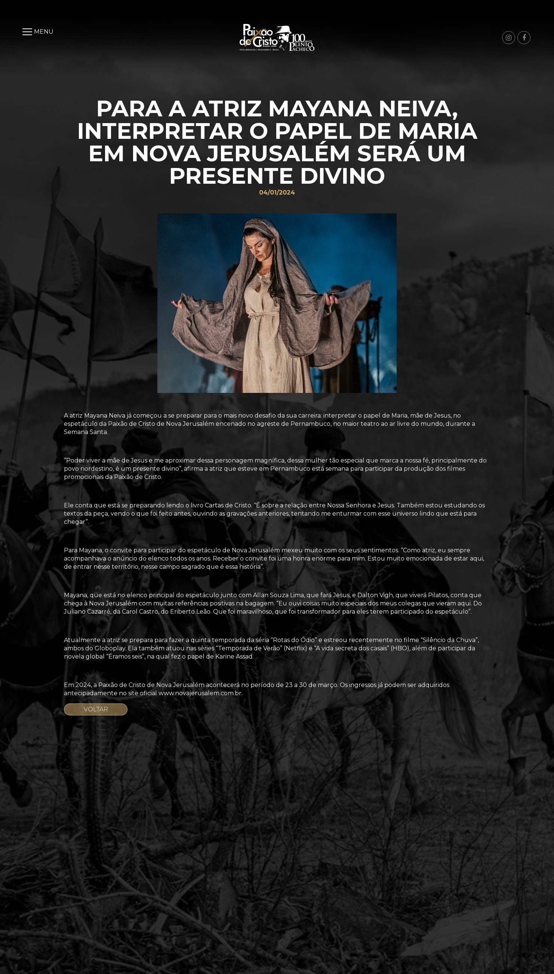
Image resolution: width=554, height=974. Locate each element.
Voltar (96, 709)
